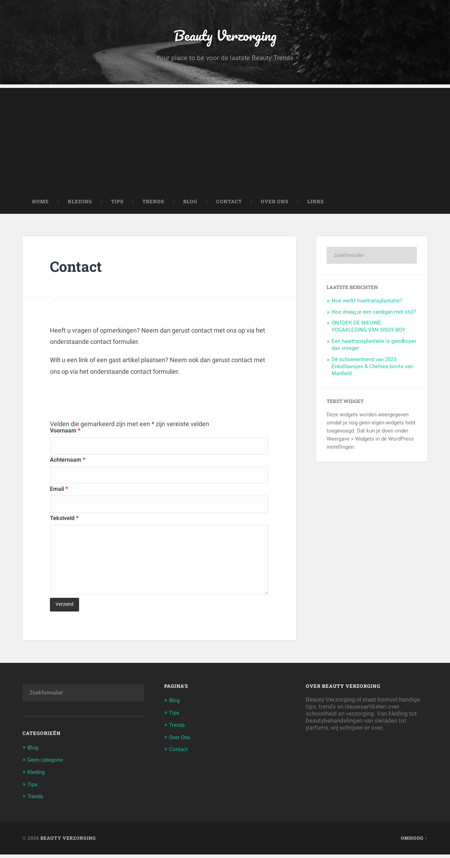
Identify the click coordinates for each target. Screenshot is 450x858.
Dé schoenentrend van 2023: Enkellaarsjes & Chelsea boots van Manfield (372, 371)
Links (315, 206)
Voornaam (65, 435)
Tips (117, 206)
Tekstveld (64, 522)
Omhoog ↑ (414, 841)
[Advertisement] (225, 141)
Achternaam (67, 464)
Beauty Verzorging (225, 37)
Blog (190, 206)
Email (59, 493)
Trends (153, 206)
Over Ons (274, 206)
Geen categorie (47, 763)
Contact (229, 206)
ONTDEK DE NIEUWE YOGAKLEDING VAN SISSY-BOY (368, 331)
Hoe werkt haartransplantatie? (367, 305)
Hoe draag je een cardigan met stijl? (374, 316)
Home (40, 206)
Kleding (80, 206)
